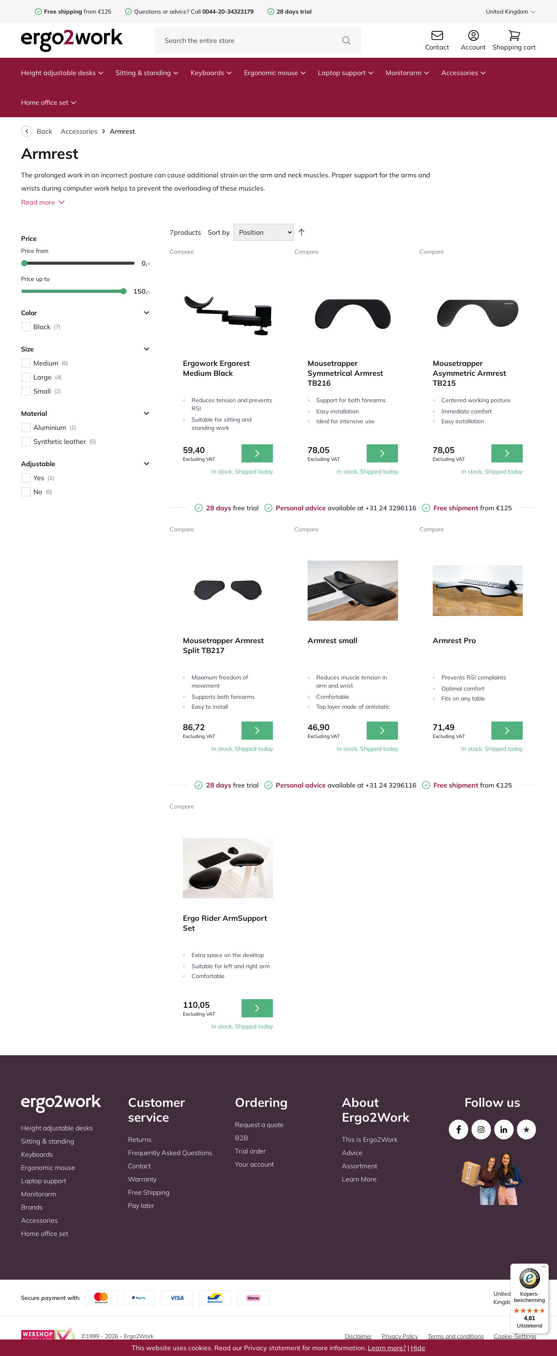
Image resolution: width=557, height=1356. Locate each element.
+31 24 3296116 (391, 508)
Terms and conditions (456, 1336)
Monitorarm (408, 72)
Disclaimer (358, 1336)
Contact (139, 1166)
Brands (32, 1207)
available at (320, 508)
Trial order (250, 1151)
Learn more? (387, 1348)
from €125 (77, 11)
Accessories (463, 72)
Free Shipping (149, 1192)
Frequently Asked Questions (170, 1152)
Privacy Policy (400, 1336)
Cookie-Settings (515, 1336)
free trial (232, 508)
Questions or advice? (161, 11)
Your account (254, 1164)
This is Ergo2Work (370, 1139)
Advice (352, 1152)
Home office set (49, 102)
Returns (140, 1139)
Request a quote (259, 1124)
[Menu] (544, 1268)
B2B (241, 1138)
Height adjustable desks (62, 72)
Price (29, 238)
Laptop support (346, 72)
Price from (34, 251)
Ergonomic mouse (275, 72)
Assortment (359, 1166)
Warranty (142, 1179)
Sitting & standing (147, 72)
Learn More (359, 1179)
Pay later (141, 1205)
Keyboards (211, 72)
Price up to (35, 279)
